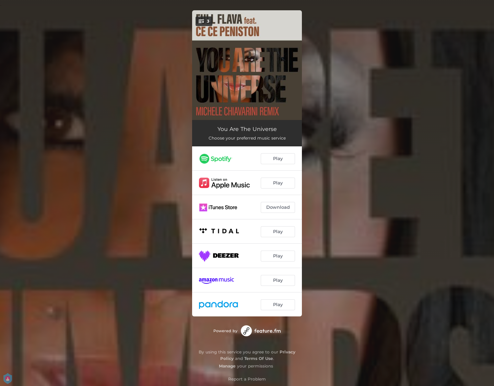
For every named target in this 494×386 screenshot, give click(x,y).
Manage (227, 366)
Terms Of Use (258, 358)
